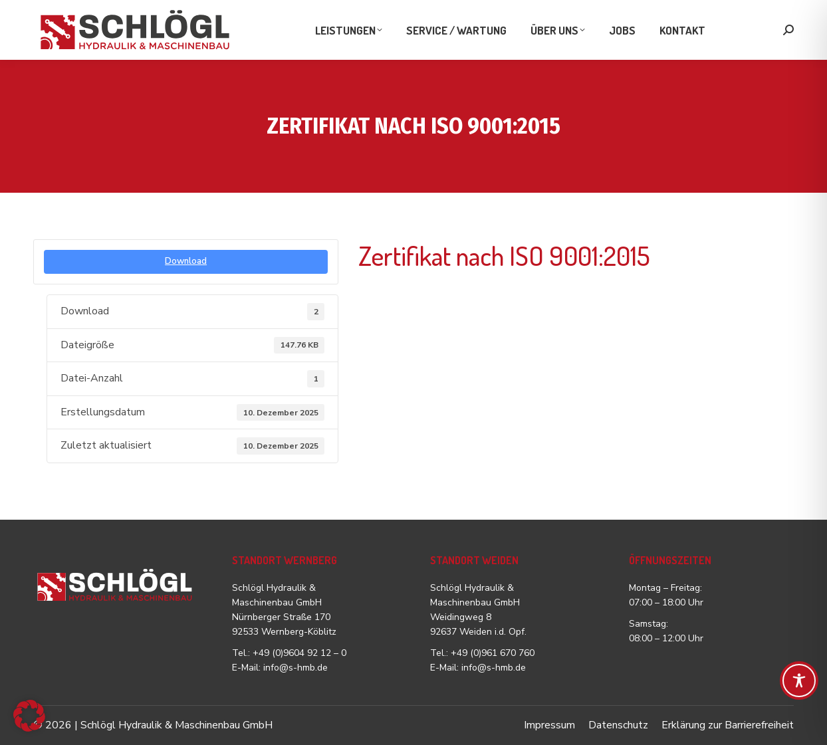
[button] (29, 716)
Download (186, 261)
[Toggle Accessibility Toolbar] (799, 680)
